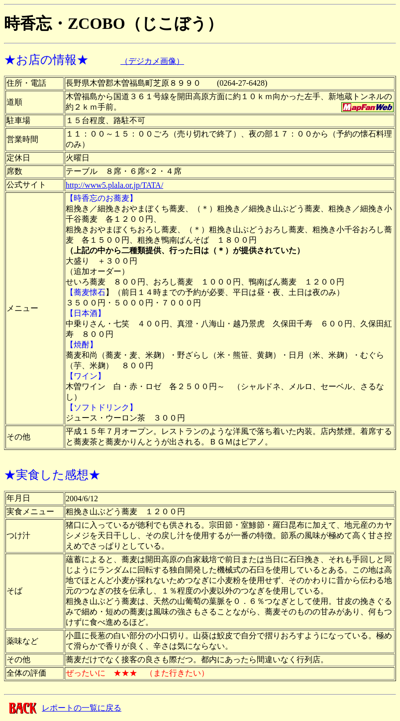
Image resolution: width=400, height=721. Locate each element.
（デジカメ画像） (152, 61)
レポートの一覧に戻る (81, 708)
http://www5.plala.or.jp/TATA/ (114, 185)
